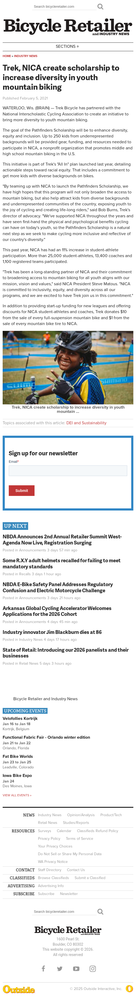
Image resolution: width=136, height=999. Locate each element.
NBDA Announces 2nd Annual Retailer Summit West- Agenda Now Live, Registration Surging (62, 539)
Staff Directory (49, 870)
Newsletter (69, 894)
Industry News (25, 56)
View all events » (17, 795)
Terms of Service (79, 838)
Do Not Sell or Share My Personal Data (69, 854)
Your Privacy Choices (55, 846)
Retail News (29, 663)
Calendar (64, 831)
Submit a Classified (90, 878)
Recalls (25, 574)
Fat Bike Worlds (18, 756)
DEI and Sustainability (86, 423)
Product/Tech (111, 815)
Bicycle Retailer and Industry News (45, 699)
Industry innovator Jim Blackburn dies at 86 (52, 631)
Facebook (43, 969)
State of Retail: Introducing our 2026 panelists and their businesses (66, 652)
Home (7, 56)
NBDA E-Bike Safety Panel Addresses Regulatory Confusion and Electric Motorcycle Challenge (58, 587)
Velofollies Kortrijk (20, 718)
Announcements (32, 550)
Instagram (93, 969)
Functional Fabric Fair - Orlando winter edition (46, 737)
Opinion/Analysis (81, 815)
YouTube (76, 969)
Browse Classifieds (53, 878)
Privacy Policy (49, 838)
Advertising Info (51, 886)
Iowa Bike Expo (17, 775)
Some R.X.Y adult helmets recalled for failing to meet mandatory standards (62, 563)
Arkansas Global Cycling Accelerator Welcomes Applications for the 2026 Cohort (57, 611)
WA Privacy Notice (53, 861)
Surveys (44, 831)
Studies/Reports (76, 822)
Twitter (60, 969)
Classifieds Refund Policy (97, 831)
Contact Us (76, 870)
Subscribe (46, 894)
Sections (68, 46)
